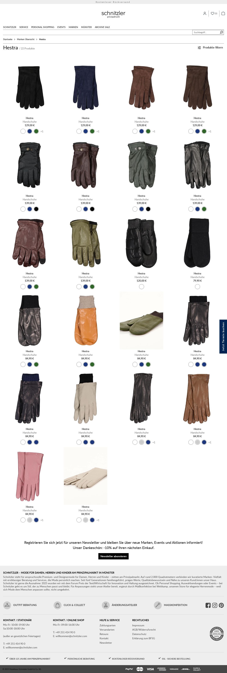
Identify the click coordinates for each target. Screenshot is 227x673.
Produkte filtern (210, 47)
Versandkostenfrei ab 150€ (113, 1)
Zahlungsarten (108, 625)
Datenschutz (139, 634)
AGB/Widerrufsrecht (144, 629)
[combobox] (205, 32)
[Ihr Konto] (205, 14)
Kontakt (104, 638)
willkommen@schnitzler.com (21, 647)
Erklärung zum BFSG (143, 638)
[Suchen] (221, 32)
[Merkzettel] (214, 14)
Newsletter (106, 642)
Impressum (138, 625)
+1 (42, 131)
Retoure (104, 634)
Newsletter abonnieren (113, 556)
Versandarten (107, 629)
